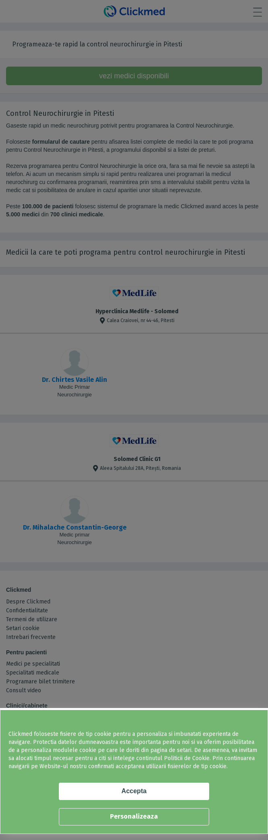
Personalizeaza (134, 816)
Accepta (133, 791)
